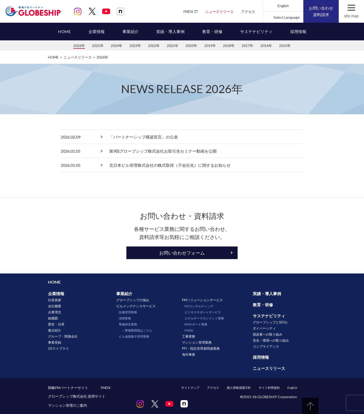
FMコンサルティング (199, 306)
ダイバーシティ (264, 328)
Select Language (287, 17)
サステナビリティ (256, 31)
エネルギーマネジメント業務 (204, 318)
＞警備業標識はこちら (137, 330)
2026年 (79, 45)
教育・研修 (212, 31)
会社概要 (54, 306)
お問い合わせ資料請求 (321, 11)
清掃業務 (125, 318)
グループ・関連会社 (63, 336)
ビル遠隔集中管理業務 (134, 336)
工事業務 (188, 336)
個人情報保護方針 (239, 388)
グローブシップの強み (132, 300)
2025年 (98, 45)
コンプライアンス (266, 346)
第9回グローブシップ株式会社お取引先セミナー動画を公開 (163, 151)
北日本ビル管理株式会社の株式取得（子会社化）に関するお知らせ (170, 165)
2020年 (191, 45)
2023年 (135, 45)
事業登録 (54, 342)
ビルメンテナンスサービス (136, 306)
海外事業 (188, 354)
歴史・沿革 (56, 324)
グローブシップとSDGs (270, 322)
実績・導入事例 (170, 31)
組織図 (53, 318)
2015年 (285, 45)
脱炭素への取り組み (267, 334)
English (283, 6)
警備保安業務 (128, 324)
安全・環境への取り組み (271, 340)
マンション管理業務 (197, 342)
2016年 (266, 45)
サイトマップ (190, 388)
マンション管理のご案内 (67, 405)
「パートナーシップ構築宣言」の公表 (143, 136)
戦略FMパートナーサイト (68, 387)
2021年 (172, 45)
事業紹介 (130, 31)
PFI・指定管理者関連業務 (201, 348)
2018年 (229, 45)
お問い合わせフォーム (182, 253)
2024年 (116, 45)
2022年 (154, 45)
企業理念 (54, 312)
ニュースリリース (219, 11)
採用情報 (298, 31)
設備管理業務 (128, 312)
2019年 (210, 45)
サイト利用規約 (269, 388)
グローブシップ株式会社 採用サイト (76, 396)
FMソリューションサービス (202, 300)
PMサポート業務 (196, 324)
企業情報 (96, 31)
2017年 (247, 45)
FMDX (188, 11)
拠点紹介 (54, 330)
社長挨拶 (54, 300)
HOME (64, 31)
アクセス (248, 11)
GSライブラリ (58, 348)
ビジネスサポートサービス (203, 312)
